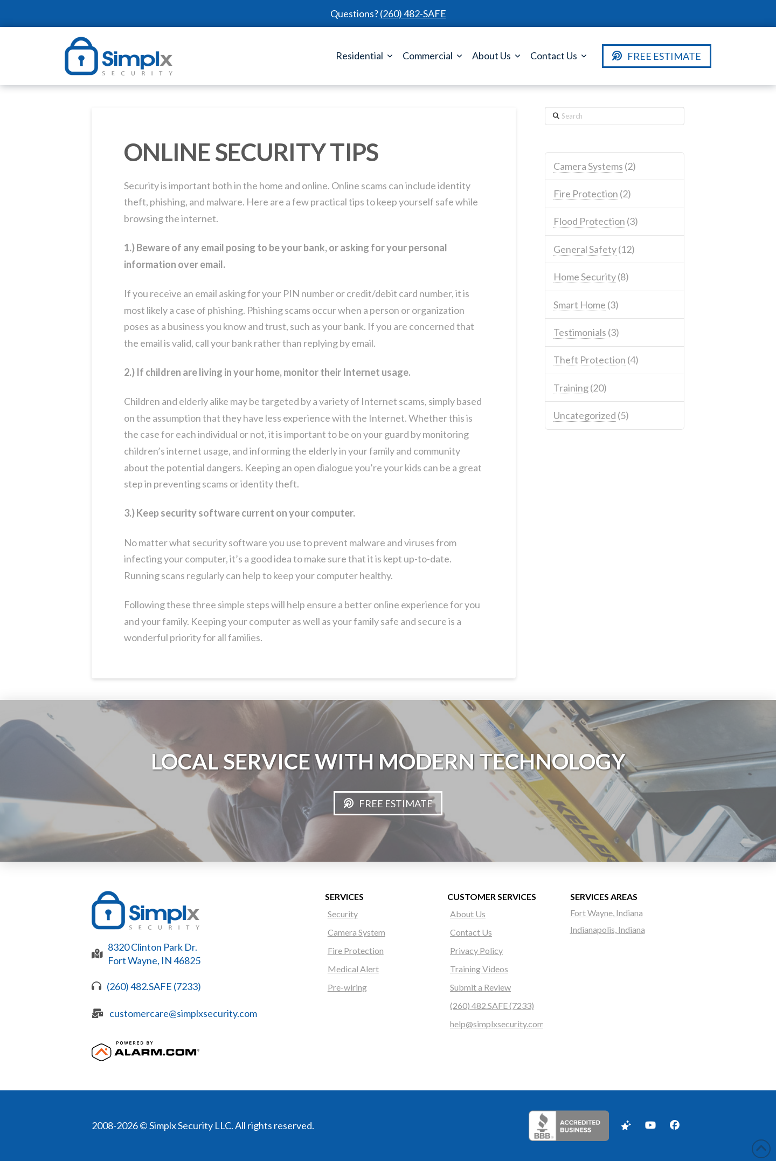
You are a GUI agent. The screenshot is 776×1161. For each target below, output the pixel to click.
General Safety (584, 249)
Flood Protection (589, 221)
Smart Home (579, 305)
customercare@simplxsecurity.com (183, 1013)
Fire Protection (585, 194)
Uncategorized (584, 415)
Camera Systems (588, 166)
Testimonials (579, 332)
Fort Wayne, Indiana (606, 913)
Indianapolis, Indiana (607, 929)
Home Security (584, 277)
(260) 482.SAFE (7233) (154, 986)
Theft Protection (589, 360)
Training (570, 388)
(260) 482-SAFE (413, 13)
